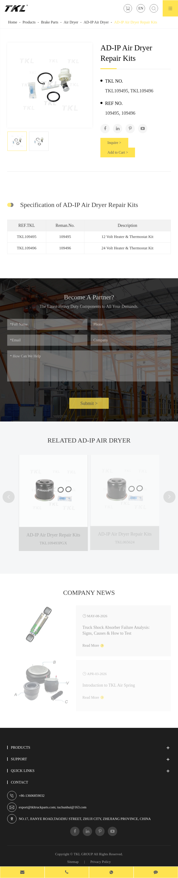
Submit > (89, 404)
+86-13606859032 (32, 795)
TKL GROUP (83, 854)
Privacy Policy (100, 862)
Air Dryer (71, 22)
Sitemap (73, 862)
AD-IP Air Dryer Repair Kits (135, 22)
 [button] (8, 497)
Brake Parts (49, 22)
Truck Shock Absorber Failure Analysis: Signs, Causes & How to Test (116, 628)
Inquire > (114, 143)
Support (19, 759)
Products (29, 22)
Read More (93, 643)
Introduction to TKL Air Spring (108, 683)
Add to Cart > (117, 152)
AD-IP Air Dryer (96, 22)
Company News (89, 594)
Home (12, 22)
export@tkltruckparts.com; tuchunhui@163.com (52, 807)
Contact (19, 782)
